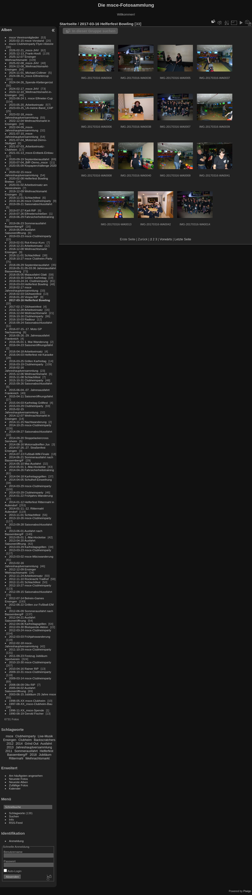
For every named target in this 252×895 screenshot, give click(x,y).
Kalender (15, 788)
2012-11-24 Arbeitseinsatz (26, 575)
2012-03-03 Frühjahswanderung (29, 636)
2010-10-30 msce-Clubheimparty (30, 662)
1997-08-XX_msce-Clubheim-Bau (30, 703)
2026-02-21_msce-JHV (24, 50)
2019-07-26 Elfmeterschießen (28, 213)
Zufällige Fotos (18, 785)
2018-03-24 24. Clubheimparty (28, 280)
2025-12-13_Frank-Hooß (25, 53)
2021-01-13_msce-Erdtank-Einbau (31, 152)
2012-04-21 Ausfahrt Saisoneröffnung (20, 619)
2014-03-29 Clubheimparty (26, 492)
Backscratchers (44, 740)
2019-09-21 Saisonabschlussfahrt (30, 204)
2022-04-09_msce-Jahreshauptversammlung (21, 128)
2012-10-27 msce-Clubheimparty (30, 585)
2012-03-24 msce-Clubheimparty (30, 630)
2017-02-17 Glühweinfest (25, 306)
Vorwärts (166, 239)
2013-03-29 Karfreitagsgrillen (28, 546)
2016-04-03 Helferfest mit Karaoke (31, 354)
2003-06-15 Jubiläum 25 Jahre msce (32, 694)
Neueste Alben (18, 782)
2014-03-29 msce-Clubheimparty (30, 486)
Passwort (10, 861)
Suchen (14, 816)
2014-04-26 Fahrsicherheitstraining (31, 470)
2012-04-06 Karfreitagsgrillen (28, 623)
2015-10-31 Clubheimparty (26, 380)
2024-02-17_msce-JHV (24, 88)
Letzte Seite (182, 239)
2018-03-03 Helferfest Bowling (28, 284)
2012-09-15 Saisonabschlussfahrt (30, 591)
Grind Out (31, 743)
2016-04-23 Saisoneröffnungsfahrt (31, 345)
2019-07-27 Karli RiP (22, 210)
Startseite (68, 24)
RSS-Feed (16, 822)
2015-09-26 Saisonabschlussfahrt (30, 383)
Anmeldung (16, 840)
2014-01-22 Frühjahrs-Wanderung (31, 495)
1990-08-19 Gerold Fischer (26, 713)
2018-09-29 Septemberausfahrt (29, 264)
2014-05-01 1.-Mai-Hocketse (27, 466)
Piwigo (247, 891)
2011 (8, 751)
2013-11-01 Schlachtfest (25, 514)
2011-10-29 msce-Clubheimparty (30, 649)
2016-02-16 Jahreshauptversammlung (21, 369)
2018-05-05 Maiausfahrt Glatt (28, 274)
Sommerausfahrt (26, 751)
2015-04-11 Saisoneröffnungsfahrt (31, 396)
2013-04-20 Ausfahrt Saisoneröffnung (20, 542)
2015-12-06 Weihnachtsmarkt (28, 373)
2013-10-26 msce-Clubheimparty (30, 518)
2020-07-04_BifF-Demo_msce (28, 162)
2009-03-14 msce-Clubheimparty (30, 678)
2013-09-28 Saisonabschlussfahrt (30, 524)
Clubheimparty (25, 736)
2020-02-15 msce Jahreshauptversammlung (21, 173)
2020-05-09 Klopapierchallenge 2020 (33, 165)
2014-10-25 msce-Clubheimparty (30, 425)
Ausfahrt (46, 743)
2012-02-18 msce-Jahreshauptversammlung (21, 644)
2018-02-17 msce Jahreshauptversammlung (21, 289)
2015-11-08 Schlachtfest (25, 377)
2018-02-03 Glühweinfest (25, 293)
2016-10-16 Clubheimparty (26, 316)
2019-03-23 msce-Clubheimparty (30, 236)
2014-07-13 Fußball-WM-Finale (29, 454)
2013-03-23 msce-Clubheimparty (30, 550)
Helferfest (46, 751)
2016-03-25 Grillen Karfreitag (28, 361)
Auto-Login (13, 871)
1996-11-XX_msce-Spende (26, 710)
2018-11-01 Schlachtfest (25, 255)
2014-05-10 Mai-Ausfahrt (25, 463)
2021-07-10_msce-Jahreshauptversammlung (21, 135)
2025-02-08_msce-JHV (24, 63)
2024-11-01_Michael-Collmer (28, 72)
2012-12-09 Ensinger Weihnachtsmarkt (20, 571)
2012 (9, 743)
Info (11, 819)
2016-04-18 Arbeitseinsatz (26, 351)
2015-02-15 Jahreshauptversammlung (21, 410)
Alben (6, 30)
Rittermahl (16, 758)
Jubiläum (45, 754)
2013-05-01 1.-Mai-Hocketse (27, 537)
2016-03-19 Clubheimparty (26, 364)
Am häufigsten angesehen (26, 775)
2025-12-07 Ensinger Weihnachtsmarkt (20, 58)
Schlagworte (17, 813)
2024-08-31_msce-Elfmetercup (29, 75)
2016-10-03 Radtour (22, 319)
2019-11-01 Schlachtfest (25, 197)
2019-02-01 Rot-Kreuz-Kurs (27, 242)
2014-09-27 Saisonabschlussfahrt (30, 431)
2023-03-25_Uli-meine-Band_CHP (31, 107)
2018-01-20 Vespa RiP (23, 296)
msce (9, 736)
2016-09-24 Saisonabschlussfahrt (30, 322)
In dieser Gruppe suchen (93, 31)
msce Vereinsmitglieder (24, 37)
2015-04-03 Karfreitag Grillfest (28, 402)
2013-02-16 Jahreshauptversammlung (21, 564)
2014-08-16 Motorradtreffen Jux (29, 444)
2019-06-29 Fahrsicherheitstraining (31, 216)
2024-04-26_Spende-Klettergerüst (31, 82)
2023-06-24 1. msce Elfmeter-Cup (31, 98)
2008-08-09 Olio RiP (22, 684)
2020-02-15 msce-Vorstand (26, 40)
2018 (33, 754)
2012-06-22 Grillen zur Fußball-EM (31, 604)
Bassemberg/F (17, 754)
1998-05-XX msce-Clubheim (27, 700)
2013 (10, 747)
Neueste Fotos (18, 778)
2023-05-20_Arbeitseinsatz (26, 104)
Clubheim (25, 740)
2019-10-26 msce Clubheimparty (30, 200)
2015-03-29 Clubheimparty (26, 405)
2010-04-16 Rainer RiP (24, 668)
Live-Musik (45, 736)
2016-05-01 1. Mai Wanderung (28, 341)
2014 (19, 743)
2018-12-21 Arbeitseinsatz (26, 245)
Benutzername (13, 851)
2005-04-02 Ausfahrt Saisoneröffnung (20, 689)
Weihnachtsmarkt (37, 758)
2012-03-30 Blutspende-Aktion (28, 627)
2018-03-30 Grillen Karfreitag (28, 277)
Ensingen (9, 740)
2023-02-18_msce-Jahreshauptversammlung (21, 116)
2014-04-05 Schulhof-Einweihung (30, 479)
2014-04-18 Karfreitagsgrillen (28, 476)
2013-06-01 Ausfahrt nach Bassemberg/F (23, 532)
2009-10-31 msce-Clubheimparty (30, 671)
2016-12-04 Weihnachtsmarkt (28, 313)
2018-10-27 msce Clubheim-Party (30, 258)
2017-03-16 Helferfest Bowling (29, 300)
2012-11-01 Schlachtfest (25, 582)
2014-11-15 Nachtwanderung (28, 421)
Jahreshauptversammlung (34, 747)
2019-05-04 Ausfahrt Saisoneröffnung (20, 231)
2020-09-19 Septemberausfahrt (29, 159)
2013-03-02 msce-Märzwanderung (31, 556)
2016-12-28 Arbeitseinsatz (26, 309)
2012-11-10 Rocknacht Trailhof (29, 578)
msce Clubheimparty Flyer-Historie (31, 43)
